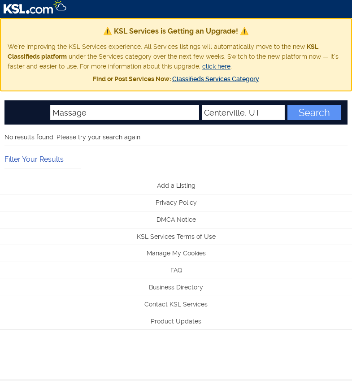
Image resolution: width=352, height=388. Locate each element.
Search (314, 112)
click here (216, 66)
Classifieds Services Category (215, 78)
